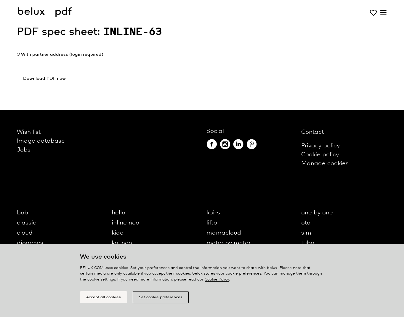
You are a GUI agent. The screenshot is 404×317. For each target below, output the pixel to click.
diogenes (30, 243)
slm (306, 233)
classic (26, 223)
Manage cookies (325, 163)
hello (118, 213)
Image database (41, 141)
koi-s (213, 213)
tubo (307, 243)
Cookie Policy (217, 279)
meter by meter (228, 243)
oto (305, 223)
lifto (211, 223)
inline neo (125, 223)
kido (118, 233)
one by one (317, 213)
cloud (25, 233)
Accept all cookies (103, 297)
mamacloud (223, 233)
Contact (312, 132)
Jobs (24, 150)
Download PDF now (44, 79)
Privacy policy (320, 146)
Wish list (29, 132)
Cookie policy (320, 154)
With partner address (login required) (62, 54)
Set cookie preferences (160, 297)
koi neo (122, 243)
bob (22, 213)
